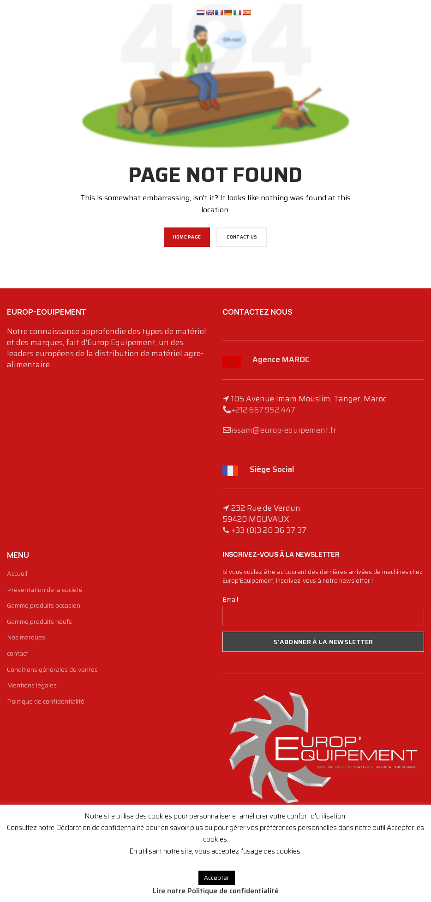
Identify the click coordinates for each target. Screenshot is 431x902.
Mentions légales (32, 685)
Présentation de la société (45, 590)
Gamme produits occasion (43, 605)
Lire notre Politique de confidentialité (216, 890)
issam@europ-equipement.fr (283, 430)
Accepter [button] (216, 878)
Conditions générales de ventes (52, 670)
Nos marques (26, 637)
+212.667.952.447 (263, 410)
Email (230, 599)
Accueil (17, 574)
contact (17, 653)
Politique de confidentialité (45, 701)
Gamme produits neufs (39, 622)
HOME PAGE (187, 236)
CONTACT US (242, 236)
